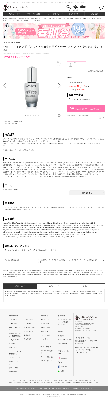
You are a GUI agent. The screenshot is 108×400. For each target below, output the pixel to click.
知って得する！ (74, 14)
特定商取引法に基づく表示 (26, 388)
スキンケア (13, 319)
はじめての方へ (45, 319)
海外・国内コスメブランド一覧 (42, 18)
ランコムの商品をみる (12, 260)
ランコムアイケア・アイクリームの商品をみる (52, 261)
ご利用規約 (75, 388)
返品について (88, 286)
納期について (20, 286)
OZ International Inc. (55, 397)
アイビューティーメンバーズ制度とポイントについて (64, 322)
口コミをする (87, 193)
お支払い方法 (45, 327)
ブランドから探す (33, 14)
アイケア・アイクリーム (90, 18)
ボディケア (13, 347)
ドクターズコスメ (15, 340)
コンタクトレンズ (15, 358)
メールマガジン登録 (64, 340)
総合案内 (94, 14)
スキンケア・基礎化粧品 (74, 18)
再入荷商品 (28, 339)
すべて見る (44, 339)
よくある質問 (45, 335)
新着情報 (61, 336)
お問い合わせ (62, 343)
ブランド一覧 (28, 319)
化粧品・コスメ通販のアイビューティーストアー (17, 18)
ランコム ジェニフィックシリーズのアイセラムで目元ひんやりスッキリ (29, 250)
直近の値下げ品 (29, 327)
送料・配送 (44, 331)
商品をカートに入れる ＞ (88, 108)
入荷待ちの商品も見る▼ (96, 71)
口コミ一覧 (28, 323)
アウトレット (28, 331)
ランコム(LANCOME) (59, 18)
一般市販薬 (13, 371)
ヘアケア (12, 344)
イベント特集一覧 (46, 357)
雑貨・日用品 (13, 368)
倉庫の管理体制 (86, 388)
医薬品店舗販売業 (62, 388)
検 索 (68, 10)
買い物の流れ (45, 323)
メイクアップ (13, 323)
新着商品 (75, 10)
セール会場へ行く (54, 14)
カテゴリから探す (13, 14)
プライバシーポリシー (46, 388)
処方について (54, 286)
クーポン (83, 10)
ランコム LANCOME (11, 42)
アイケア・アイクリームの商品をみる (85, 260)
